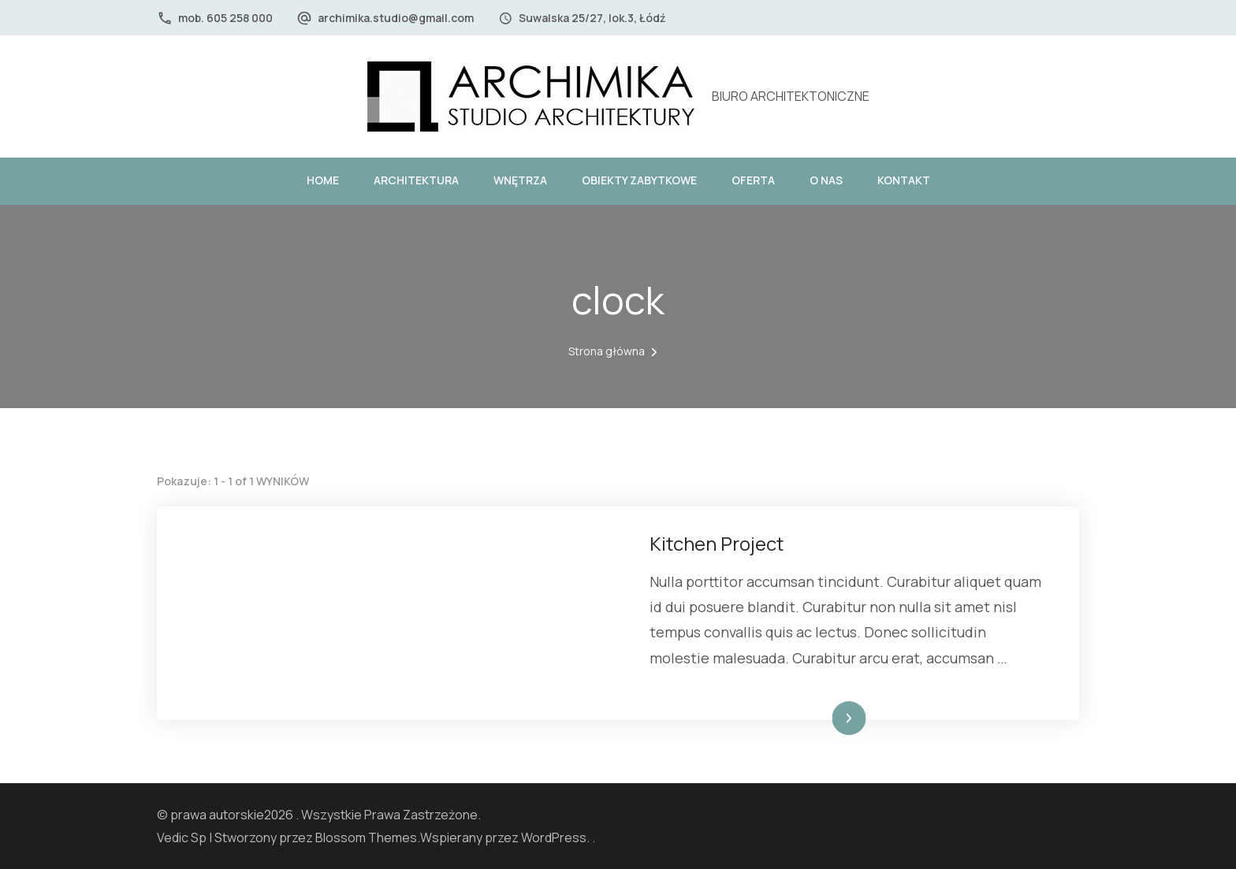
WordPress (553, 837)
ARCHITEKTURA (416, 180)
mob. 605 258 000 (225, 17)
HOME (323, 180)
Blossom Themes (366, 837)
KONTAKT (903, 180)
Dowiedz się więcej (812, 718)
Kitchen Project (717, 543)
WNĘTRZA (520, 180)
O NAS (826, 180)
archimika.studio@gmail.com (396, 17)
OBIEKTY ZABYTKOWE (639, 180)
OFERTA (753, 180)
